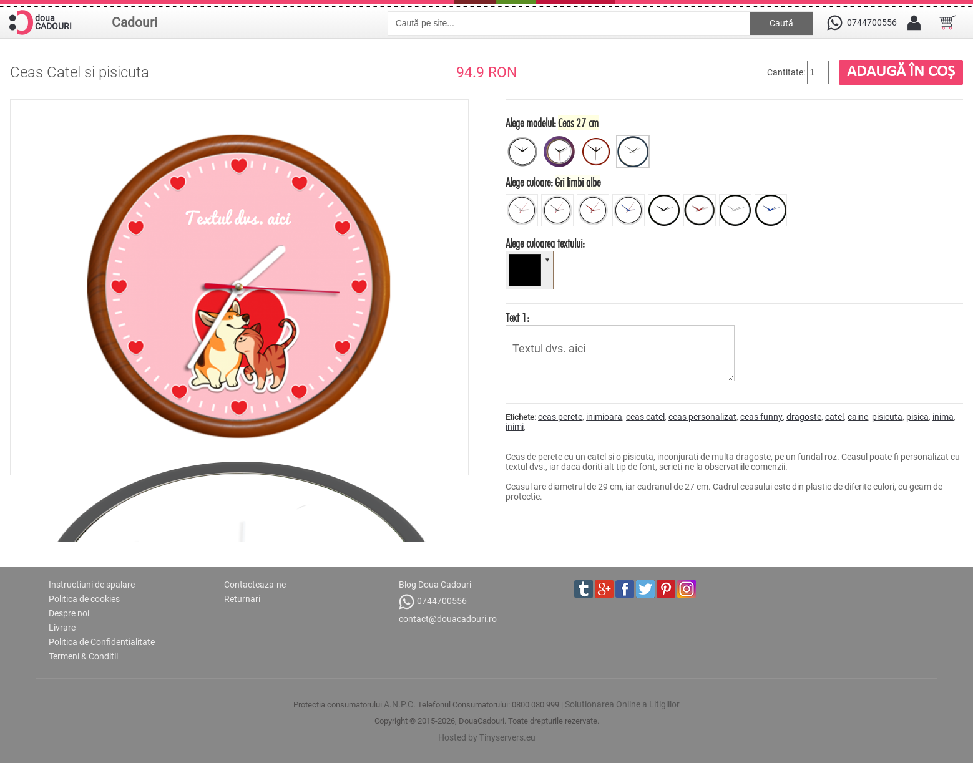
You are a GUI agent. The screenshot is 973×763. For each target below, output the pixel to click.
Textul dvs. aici (620, 353)
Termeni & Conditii (83, 656)
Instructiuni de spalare (92, 585)
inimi (515, 427)
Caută (781, 23)
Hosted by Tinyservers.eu (486, 737)
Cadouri (134, 22)
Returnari (242, 599)
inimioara (604, 417)
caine (858, 417)
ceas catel (645, 417)
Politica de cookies (84, 599)
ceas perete (560, 417)
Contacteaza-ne (255, 585)
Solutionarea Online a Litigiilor (622, 704)
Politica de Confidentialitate (102, 642)
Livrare (62, 628)
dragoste (803, 417)
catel (834, 417)
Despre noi (69, 613)
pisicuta (887, 417)
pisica (917, 417)
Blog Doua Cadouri (435, 585)
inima (943, 417)
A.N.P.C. (400, 704)
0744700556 (433, 602)
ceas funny (761, 417)
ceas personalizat (702, 417)
